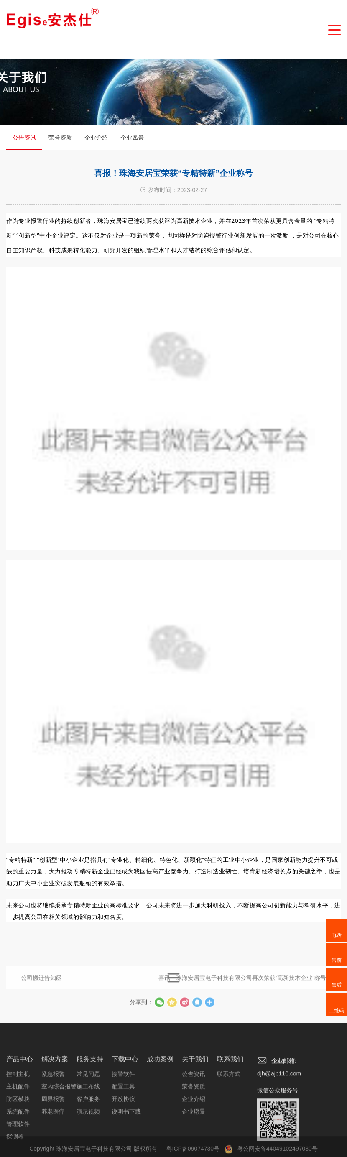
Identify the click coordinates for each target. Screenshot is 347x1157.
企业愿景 (132, 137)
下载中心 (125, 1095)
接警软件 (123, 1110)
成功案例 (160, 1095)
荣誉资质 (60, 137)
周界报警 (53, 1135)
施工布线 (88, 1123)
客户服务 (88, 1135)
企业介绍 (96, 137)
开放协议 (123, 1135)
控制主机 (18, 1110)
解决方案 (54, 1095)
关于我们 (195, 1095)
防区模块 (18, 1135)
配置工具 (123, 1123)
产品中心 (19, 1095)
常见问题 (88, 1110)
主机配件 (18, 1123)
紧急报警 (53, 1110)
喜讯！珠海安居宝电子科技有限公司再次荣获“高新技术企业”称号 (242, 985)
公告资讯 (24, 142)
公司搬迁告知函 (41, 985)
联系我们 (230, 1095)
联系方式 (228, 1110)
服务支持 (90, 1095)
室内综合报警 (59, 1123)
